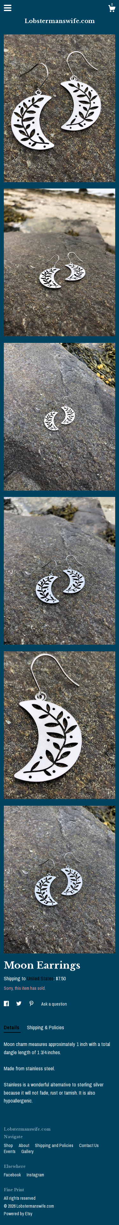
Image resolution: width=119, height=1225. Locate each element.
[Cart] (111, 9)
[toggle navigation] (7, 8)
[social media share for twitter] (19, 1004)
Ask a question (54, 1004)
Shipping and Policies (54, 1145)
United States (40, 978)
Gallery (27, 1151)
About (24, 1145)
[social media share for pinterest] (32, 1004)
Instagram (35, 1175)
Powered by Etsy (18, 1213)
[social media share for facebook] (7, 1004)
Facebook (13, 1175)
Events (10, 1151)
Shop (9, 1145)
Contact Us (89, 1145)
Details (12, 1027)
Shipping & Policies (45, 1027)
